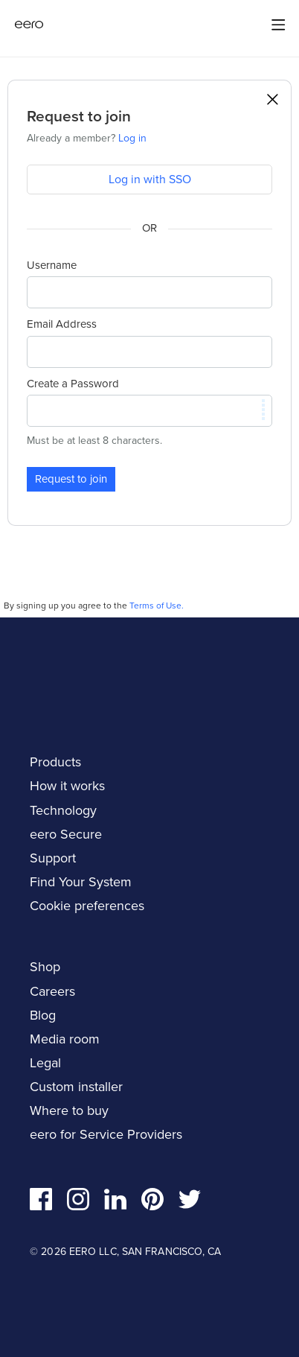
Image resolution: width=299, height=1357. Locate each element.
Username (52, 265)
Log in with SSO (150, 179)
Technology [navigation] (63, 810)
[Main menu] (278, 24)
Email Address (62, 324)
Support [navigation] (53, 858)
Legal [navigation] (45, 1062)
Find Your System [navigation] (81, 882)
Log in (132, 138)
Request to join (71, 479)
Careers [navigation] (52, 991)
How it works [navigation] (67, 785)
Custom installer (76, 1086)
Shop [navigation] (45, 966)
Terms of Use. (156, 605)
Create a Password (73, 383)
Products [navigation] (55, 762)
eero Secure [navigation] (66, 834)
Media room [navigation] (65, 1039)
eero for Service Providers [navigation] (106, 1134)
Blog (43, 1015)
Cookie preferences (87, 905)
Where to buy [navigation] (69, 1110)
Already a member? (87, 138)
